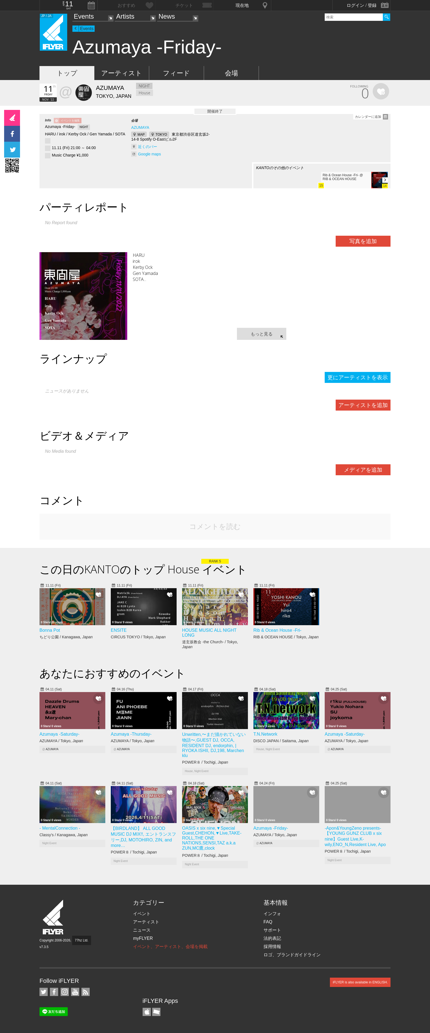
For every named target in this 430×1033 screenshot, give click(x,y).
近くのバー (147, 146)
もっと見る (262, 334)
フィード (176, 73)
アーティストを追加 (363, 405)
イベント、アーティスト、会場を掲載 (170, 946)
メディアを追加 (363, 470)
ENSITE (119, 630)
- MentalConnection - (59, 828)
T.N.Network (265, 734)
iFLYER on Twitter (43, 992)
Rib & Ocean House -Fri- (277, 630)
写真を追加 (363, 241)
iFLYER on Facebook (54, 992)
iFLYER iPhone (147, 1012)
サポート (272, 930)
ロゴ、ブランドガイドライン (292, 954)
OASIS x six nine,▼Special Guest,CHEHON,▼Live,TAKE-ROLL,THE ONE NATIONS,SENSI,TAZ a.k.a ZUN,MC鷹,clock (211, 838)
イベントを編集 (70, 120)
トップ (67, 73)
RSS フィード (85, 992)
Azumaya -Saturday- (59, 734)
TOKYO (161, 134)
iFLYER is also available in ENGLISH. (360, 982)
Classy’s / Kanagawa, (63, 835)
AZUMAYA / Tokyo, (61, 741)
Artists (125, 16)
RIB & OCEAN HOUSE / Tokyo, (286, 637)
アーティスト (121, 73)
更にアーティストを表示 (357, 377)
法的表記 (272, 938)
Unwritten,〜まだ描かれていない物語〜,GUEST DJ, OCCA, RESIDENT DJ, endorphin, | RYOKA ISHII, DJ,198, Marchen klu (214, 745)
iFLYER (53, 917)
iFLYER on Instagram (65, 992)
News (167, 16)
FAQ (268, 922)
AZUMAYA (140, 127)
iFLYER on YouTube (75, 992)
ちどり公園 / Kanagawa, (66, 637)
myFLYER (143, 938)
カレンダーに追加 (368, 117)
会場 (231, 73)
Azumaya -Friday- (270, 828)
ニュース (142, 930)
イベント (142, 913)
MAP (141, 134)
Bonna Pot (49, 630)
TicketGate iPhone (156, 1012)
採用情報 (272, 946)
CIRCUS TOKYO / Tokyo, (138, 637)
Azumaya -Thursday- (131, 734)
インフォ (272, 913)
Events (84, 16)
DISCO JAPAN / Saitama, (281, 741)
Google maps (149, 154)
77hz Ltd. (81, 940)
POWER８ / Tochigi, (205, 762)
